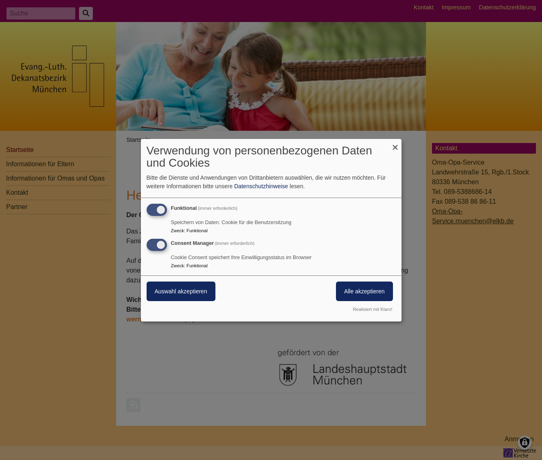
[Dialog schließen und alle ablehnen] (395, 144)
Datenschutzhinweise (261, 186)
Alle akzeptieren (364, 291)
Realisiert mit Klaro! (373, 309)
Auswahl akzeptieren (181, 291)
